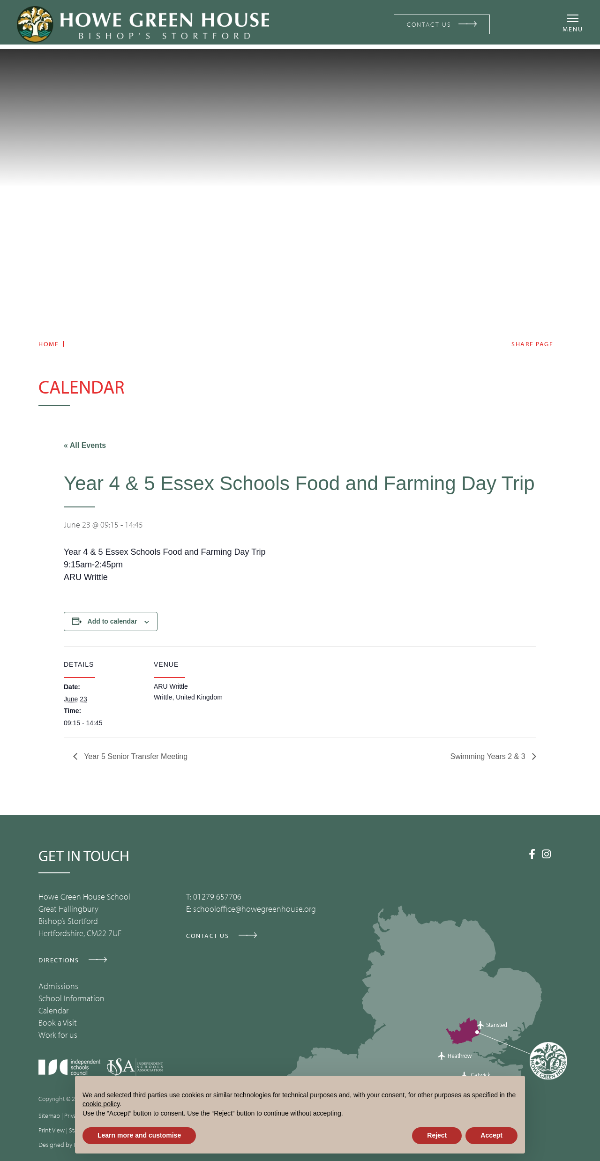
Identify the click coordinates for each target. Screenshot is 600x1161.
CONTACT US (426, 24)
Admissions (58, 986)
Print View (51, 1130)
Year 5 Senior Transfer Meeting (135, 756)
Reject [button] (437, 1135)
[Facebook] (532, 854)
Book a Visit (57, 1022)
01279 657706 (217, 896)
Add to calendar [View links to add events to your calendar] (112, 621)
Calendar (53, 1010)
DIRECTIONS (58, 960)
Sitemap (49, 1115)
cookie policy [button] (101, 1104)
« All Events (85, 445)
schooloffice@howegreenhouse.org (254, 908)
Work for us (57, 1034)
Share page (532, 344)
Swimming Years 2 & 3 (488, 756)
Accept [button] (491, 1135)
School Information (71, 998)
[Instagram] (546, 854)
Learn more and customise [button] (139, 1135)
